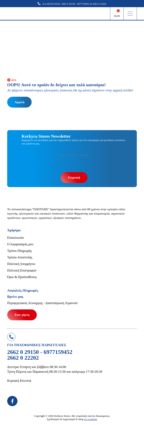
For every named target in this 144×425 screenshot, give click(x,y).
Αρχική (19, 102)
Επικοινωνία (15, 237)
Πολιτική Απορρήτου (21, 264)
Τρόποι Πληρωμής (19, 250)
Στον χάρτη (22, 314)
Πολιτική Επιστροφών (22, 270)
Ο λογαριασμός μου (20, 244)
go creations (90, 419)
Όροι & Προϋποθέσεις (22, 277)
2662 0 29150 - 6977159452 (75, 3)
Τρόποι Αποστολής (19, 257)
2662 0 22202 (99, 3)
